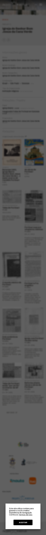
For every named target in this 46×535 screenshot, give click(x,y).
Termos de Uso (25, 515)
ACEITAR (23, 523)
